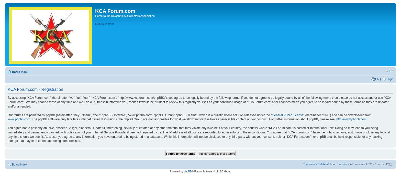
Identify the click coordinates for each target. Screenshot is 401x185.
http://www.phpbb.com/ (351, 119)
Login (389, 79)
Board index (20, 71)
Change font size (389, 71)
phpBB (188, 171)
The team (309, 164)
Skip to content (104, 23)
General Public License (287, 115)
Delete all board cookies (332, 164)
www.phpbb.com (19, 119)
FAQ (378, 79)
